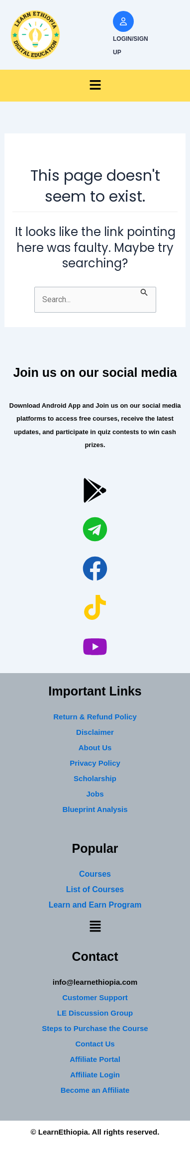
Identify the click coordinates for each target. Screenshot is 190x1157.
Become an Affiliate (95, 1090)
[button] (95, 86)
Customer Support (95, 997)
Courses (95, 874)
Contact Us (94, 1044)
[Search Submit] (144, 292)
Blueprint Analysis (94, 809)
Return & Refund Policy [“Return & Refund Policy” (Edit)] (95, 716)
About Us (95, 747)
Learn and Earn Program (95, 905)
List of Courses (95, 889)
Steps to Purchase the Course (95, 1028)
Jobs (94, 794)
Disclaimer (95, 732)
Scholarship (95, 778)
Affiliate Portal (95, 1059)
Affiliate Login (95, 1074)
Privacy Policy (95, 763)
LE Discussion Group (95, 1013)
